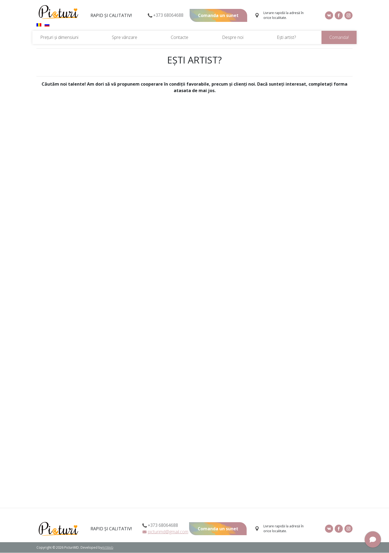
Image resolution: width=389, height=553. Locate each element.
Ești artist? (286, 38)
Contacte (179, 38)
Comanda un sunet (217, 16)
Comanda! (339, 38)
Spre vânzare (124, 38)
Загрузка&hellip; (194, 300)
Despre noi (232, 38)
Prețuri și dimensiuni (59, 38)
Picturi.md (58, 12)
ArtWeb (107, 547)
